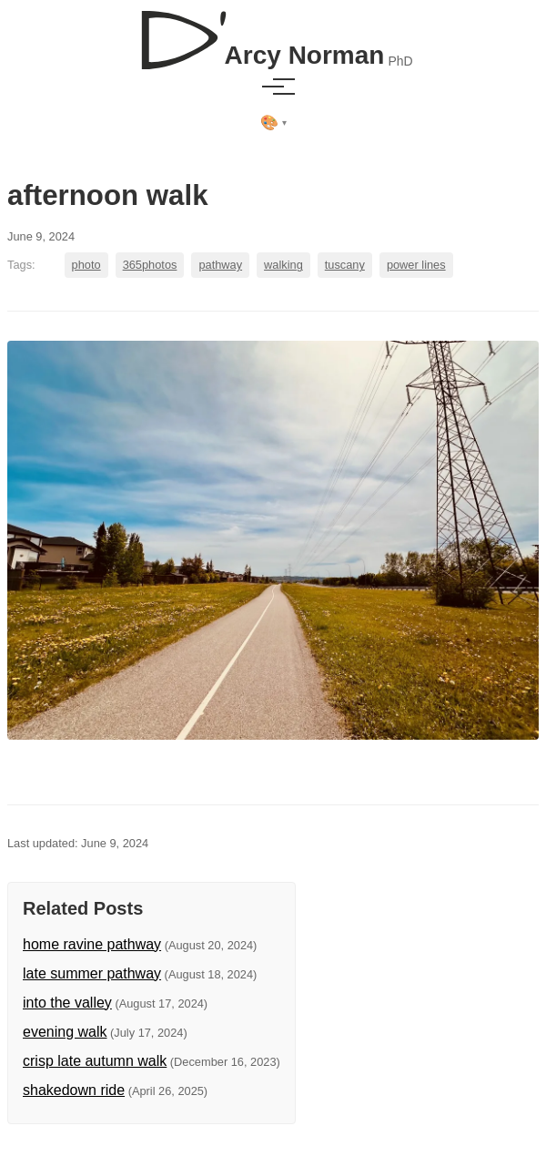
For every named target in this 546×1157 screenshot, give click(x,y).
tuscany (345, 264)
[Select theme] (273, 123)
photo (86, 264)
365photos (150, 264)
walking (283, 264)
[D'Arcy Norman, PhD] (272, 33)
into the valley (67, 1002)
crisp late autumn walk (95, 1061)
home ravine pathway (92, 944)
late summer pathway (92, 973)
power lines (416, 264)
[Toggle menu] (273, 87)
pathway (220, 264)
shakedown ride (74, 1090)
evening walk (65, 1031)
